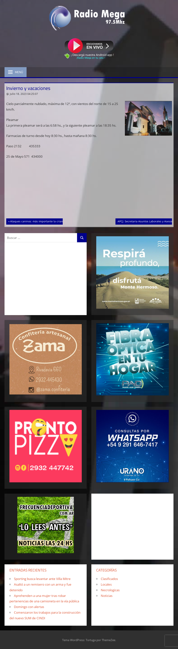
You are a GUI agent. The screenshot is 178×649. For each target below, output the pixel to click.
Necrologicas (110, 590)
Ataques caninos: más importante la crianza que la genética (48, 221)
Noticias (106, 596)
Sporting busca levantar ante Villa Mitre (42, 579)
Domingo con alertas (29, 607)
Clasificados (109, 579)
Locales (106, 584)
